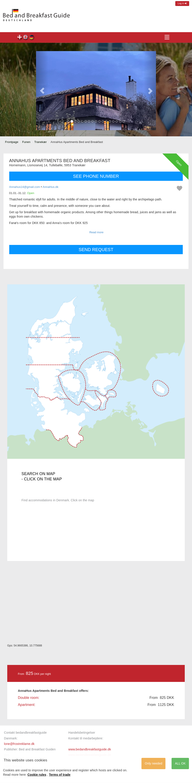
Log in (182, 3)
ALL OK (180, 763)
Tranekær (40, 142)
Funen (26, 142)
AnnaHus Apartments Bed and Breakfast (20, 38)
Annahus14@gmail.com (24, 187)
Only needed (153, 763)
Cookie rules (36, 774)
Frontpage (11, 142)
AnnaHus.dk (50, 187)
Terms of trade (60, 774)
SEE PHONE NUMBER (96, 176)
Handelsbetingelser (81, 732)
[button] (42, 90)
